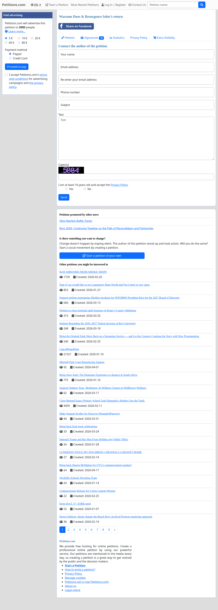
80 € (24, 43)
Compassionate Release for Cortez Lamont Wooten (87, 490)
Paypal (17, 54)
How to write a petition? (80, 569)
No (89, 189)
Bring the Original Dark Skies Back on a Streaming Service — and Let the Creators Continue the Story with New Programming (129, 336)
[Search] (172, 5)
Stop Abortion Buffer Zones (75, 220)
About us (70, 586)
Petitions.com (13, 4)
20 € (37, 38)
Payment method (16, 50)
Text (61, 114)
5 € (11, 38)
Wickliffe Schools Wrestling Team (78, 477)
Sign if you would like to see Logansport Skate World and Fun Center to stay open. (104, 284)
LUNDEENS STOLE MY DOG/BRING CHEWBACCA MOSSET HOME (100, 452)
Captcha (63, 165)
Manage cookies (75, 578)
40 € (11, 43)
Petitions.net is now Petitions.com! (87, 582)
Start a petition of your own (102, 256)
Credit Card (20, 58)
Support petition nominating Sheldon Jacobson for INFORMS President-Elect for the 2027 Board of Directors (119, 297)
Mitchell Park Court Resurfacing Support (81, 362)
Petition (68, 38)
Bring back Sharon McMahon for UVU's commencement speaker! (95, 465)
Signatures (92, 38)
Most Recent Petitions (85, 5)
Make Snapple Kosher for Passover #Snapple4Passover (89, 413)
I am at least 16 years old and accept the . (93, 185)
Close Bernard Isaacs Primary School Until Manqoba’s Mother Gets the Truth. (102, 400)
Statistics (117, 38)
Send (64, 197)
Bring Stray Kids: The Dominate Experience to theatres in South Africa (98, 374)
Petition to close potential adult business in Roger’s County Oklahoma (97, 310)
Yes (71, 189)
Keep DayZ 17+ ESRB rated (75, 503)
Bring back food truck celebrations (78, 426)
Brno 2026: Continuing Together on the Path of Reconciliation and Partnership (106, 228)
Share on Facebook (75, 26)
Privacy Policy (138, 38)
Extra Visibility (164, 38)
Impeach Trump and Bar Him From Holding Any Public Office (93, 439)
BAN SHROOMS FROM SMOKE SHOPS (83, 271)
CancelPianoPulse (69, 349)
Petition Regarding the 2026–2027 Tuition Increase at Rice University (97, 323)
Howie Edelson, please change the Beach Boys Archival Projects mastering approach (105, 516)
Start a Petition (56, 5)
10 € (24, 38)
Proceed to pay (16, 67)
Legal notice (72, 590)
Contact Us (137, 5)
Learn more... (15, 31)
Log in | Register (114, 5)
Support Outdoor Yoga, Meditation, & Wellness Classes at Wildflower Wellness (102, 387)
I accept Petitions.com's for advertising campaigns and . (28, 81)
